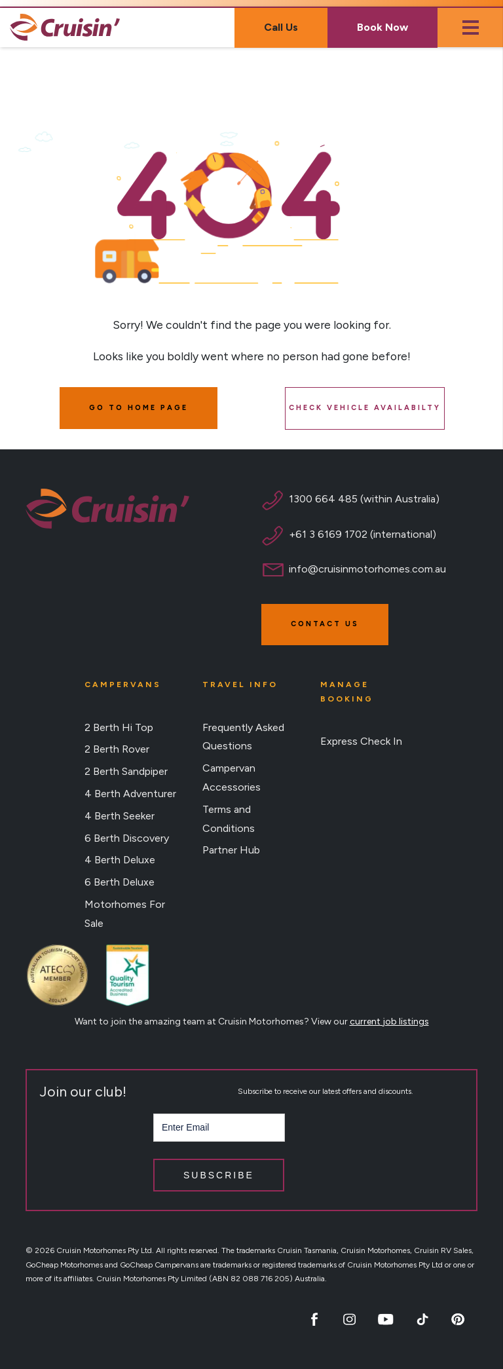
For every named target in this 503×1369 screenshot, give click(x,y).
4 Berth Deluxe (119, 859)
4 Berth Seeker (119, 816)
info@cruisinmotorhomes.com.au (367, 569)
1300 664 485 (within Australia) (364, 499)
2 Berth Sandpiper (126, 771)
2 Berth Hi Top (118, 727)
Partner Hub (231, 850)
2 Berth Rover (116, 749)
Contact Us (325, 624)
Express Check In (361, 741)
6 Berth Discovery (126, 838)
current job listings (389, 1021)
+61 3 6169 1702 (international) (362, 534)
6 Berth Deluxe (119, 882)
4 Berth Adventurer (130, 793)
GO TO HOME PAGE (138, 407)
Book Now (382, 27)
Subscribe (218, 1175)
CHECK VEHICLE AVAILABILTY (365, 407)
